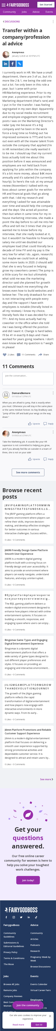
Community (9, 11)
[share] (40, 354)
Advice (36, 11)
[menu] (4, 3)
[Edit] (53, 22)
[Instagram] (14, 917)
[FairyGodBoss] (21, 910)
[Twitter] (21, 917)
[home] (17, 5)
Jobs (24, 11)
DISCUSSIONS (11, 21)
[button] (53, 22)
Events (49, 11)
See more (47, 779)
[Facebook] (6, 917)
